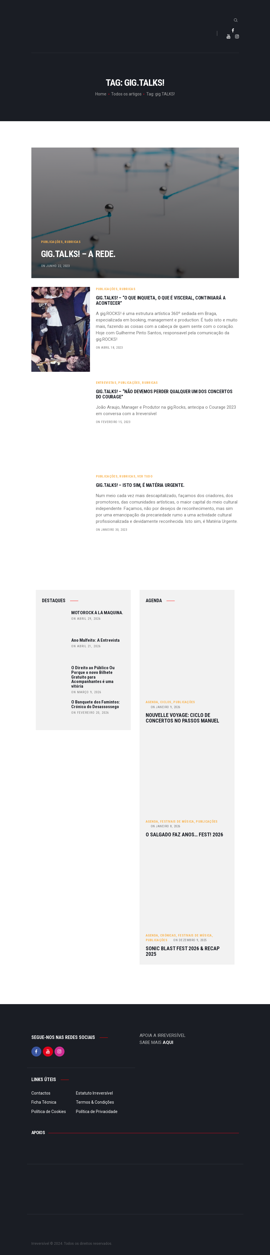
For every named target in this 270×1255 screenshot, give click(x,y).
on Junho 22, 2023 (55, 266)
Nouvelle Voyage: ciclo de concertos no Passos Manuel (182, 718)
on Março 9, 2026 (86, 692)
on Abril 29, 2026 (86, 619)
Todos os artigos (126, 94)
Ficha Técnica (43, 1102)
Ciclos (165, 702)
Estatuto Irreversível (94, 1093)
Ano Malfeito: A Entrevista (95, 640)
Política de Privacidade (97, 1111)
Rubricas (72, 241)
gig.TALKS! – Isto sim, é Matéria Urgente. (140, 485)
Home (100, 94)
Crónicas (168, 935)
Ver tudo (144, 476)
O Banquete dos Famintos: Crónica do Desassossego (95, 704)
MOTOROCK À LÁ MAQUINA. (97, 613)
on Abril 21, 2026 (86, 646)
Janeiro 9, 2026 (165, 707)
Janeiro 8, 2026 (165, 826)
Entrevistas (106, 383)
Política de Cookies (48, 1111)
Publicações (52, 241)
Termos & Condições (95, 1102)
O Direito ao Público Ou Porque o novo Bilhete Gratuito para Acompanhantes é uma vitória (93, 677)
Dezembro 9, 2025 (190, 940)
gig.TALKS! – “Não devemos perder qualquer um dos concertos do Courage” (164, 394)
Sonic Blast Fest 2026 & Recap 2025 (183, 951)
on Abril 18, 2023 (109, 348)
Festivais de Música (177, 821)
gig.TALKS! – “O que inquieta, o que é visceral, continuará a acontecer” (161, 300)
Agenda (152, 702)
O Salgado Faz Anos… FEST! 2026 (184, 835)
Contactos (40, 1093)
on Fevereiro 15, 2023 (113, 422)
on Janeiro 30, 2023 (111, 530)
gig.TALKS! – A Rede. (84, 254)
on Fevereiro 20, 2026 (90, 713)
